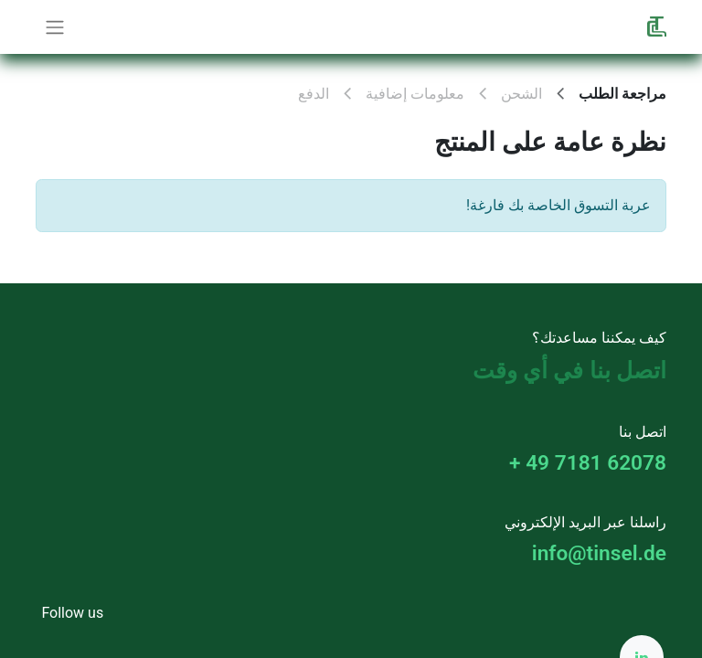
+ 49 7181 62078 (587, 463)
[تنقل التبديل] (55, 27)
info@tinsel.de (599, 553)
